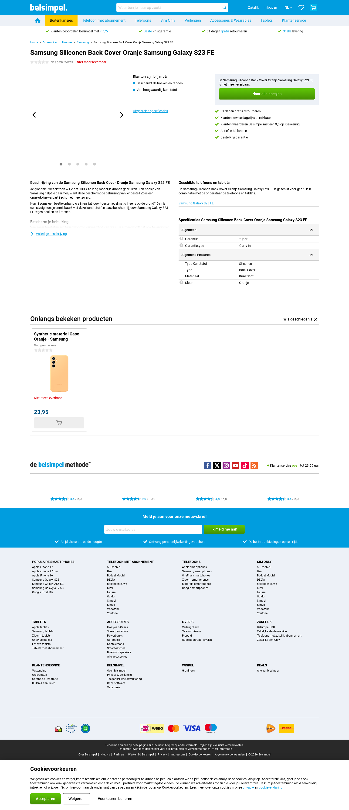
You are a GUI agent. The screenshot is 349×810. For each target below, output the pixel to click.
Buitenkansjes (61, 20)
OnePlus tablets (42, 639)
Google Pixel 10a (42, 592)
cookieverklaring (270, 787)
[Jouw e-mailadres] (153, 529)
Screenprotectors (117, 631)
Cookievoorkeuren (200, 754)
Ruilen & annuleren (43, 683)
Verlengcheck (190, 627)
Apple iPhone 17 (42, 567)
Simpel (111, 600)
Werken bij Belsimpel (141, 754)
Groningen (188, 670)
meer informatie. (222, 749)
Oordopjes (113, 639)
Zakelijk (264, 622)
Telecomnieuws (191, 631)
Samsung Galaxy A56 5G (48, 584)
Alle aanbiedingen (268, 670)
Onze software (116, 683)
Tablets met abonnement (48, 648)
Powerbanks (115, 635)
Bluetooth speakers (119, 652)
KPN (110, 588)
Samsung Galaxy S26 (45, 579)
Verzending (39, 670)
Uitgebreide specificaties (150, 111)
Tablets (267, 20)
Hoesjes (67, 42)
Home (34, 42)
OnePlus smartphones (196, 575)
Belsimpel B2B (266, 627)
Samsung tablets (43, 631)
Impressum (178, 754)
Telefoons (143, 20)
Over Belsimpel (116, 670)
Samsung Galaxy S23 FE (196, 203)
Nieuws (105, 754)
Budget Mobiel (116, 575)
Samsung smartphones (197, 571)
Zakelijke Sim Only (268, 639)
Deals (262, 665)
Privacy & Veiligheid (119, 674)
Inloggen (264, 7)
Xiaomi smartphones (195, 579)
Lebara (111, 592)
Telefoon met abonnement (103, 20)
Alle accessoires (117, 656)
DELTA (111, 579)
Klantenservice (294, 20)
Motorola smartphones (196, 584)
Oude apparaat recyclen (197, 639)
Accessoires (50, 42)
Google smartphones (195, 588)
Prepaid (187, 635)
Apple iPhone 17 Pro (45, 571)
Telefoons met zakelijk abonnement (279, 635)
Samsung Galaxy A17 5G (48, 588)
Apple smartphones (194, 567)
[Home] (37, 20)
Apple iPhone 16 (42, 575)
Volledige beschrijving (48, 234)
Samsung (83, 42)
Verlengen (193, 20)
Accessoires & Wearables (230, 20)
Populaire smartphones (53, 562)
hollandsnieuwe (117, 584)
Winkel (188, 665)
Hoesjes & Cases (117, 627)
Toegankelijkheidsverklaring (124, 679)
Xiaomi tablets (41, 635)
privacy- (248, 787)
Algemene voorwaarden (230, 754)
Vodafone (113, 609)
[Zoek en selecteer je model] (172, 7)
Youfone (112, 613)
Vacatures (113, 687)
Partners (119, 754)
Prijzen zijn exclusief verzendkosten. (221, 745)
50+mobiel (114, 567)
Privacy (162, 754)
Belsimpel (116, 665)
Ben (109, 571)
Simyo (111, 605)
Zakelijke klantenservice (272, 631)
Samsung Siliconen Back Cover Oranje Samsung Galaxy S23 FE (133, 42)
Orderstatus (39, 674)
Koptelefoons (115, 644)
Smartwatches (116, 648)
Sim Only (167, 20)
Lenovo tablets (41, 644)
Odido (111, 596)
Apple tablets (40, 627)
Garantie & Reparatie (45, 679)
